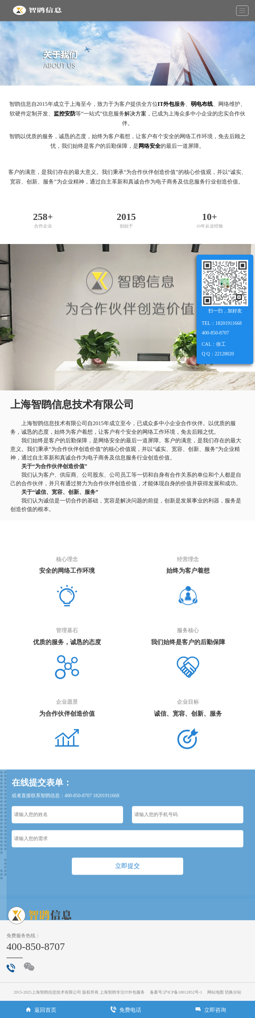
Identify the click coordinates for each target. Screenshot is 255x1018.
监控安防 (65, 114)
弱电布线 (202, 104)
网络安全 (149, 146)
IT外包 (166, 104)
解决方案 (135, 114)
